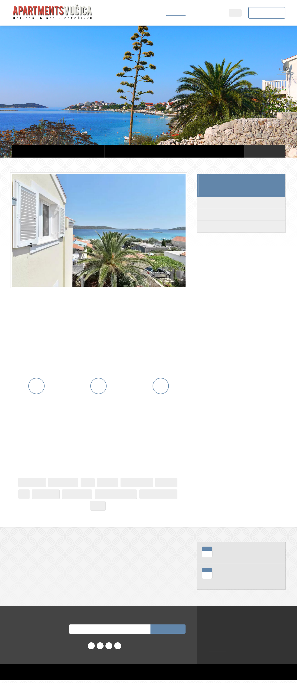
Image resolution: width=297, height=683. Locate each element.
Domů (155, 13)
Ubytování (176, 13)
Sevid (197, 13)
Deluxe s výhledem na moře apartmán (241, 226)
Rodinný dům (241, 215)
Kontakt (215, 13)
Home (187, 674)
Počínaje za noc (241, 184)
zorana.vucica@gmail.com (229, 629)
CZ (238, 12)
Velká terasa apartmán (241, 203)
